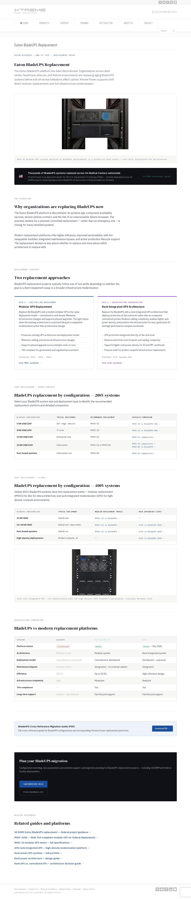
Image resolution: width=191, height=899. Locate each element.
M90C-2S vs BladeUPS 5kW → (146, 424)
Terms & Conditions (48, 889)
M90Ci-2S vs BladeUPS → (107, 518)
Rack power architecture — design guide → (38, 858)
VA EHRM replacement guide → (157, 176)
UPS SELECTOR (106, 23)
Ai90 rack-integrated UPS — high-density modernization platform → (52, 847)
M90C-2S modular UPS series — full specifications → (43, 842)
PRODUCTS (44, 23)
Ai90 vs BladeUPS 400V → (151, 525)
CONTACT (148, 23)
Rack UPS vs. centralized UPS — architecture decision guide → (49, 863)
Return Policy (65, 889)
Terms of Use (88, 889)
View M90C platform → (30, 363)
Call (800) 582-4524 (33, 784)
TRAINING (84, 23)
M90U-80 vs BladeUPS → (143, 447)
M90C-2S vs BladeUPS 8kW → (146, 430)
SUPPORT (64, 23)
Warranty (77, 889)
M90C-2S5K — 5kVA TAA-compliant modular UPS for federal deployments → (56, 837)
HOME (25, 23)
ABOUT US (128, 23)
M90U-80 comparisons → (143, 453)
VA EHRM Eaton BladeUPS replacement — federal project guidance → (52, 832)
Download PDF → (162, 728)
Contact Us (33, 889)
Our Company (20, 889)
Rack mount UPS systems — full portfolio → (38, 853)
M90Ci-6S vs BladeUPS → (107, 525)
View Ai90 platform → (113, 363)
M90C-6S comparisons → (143, 437)
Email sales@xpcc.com (33, 792)
